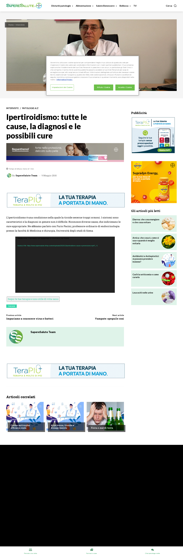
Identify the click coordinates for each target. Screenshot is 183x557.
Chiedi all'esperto (19, 419)
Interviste (20, 24)
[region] (92, 76)
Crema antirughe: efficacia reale (20, 426)
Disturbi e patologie (101, 422)
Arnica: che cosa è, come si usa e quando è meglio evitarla (146, 240)
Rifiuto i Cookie (103, 87)
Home (11, 24)
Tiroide (11, 306)
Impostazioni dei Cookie (62, 87)
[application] (65, 265)
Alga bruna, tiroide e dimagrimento (62, 426)
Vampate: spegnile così (109, 318)
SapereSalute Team (26, 175)
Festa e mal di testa (102, 427)
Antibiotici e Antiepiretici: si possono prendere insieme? (146, 259)
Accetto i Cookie (125, 87)
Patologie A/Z (30, 108)
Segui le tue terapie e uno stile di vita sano (33, 299)
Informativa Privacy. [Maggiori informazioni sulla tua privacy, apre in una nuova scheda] (64, 80)
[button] (171, 5)
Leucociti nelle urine (143, 292)
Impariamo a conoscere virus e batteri (29, 318)
